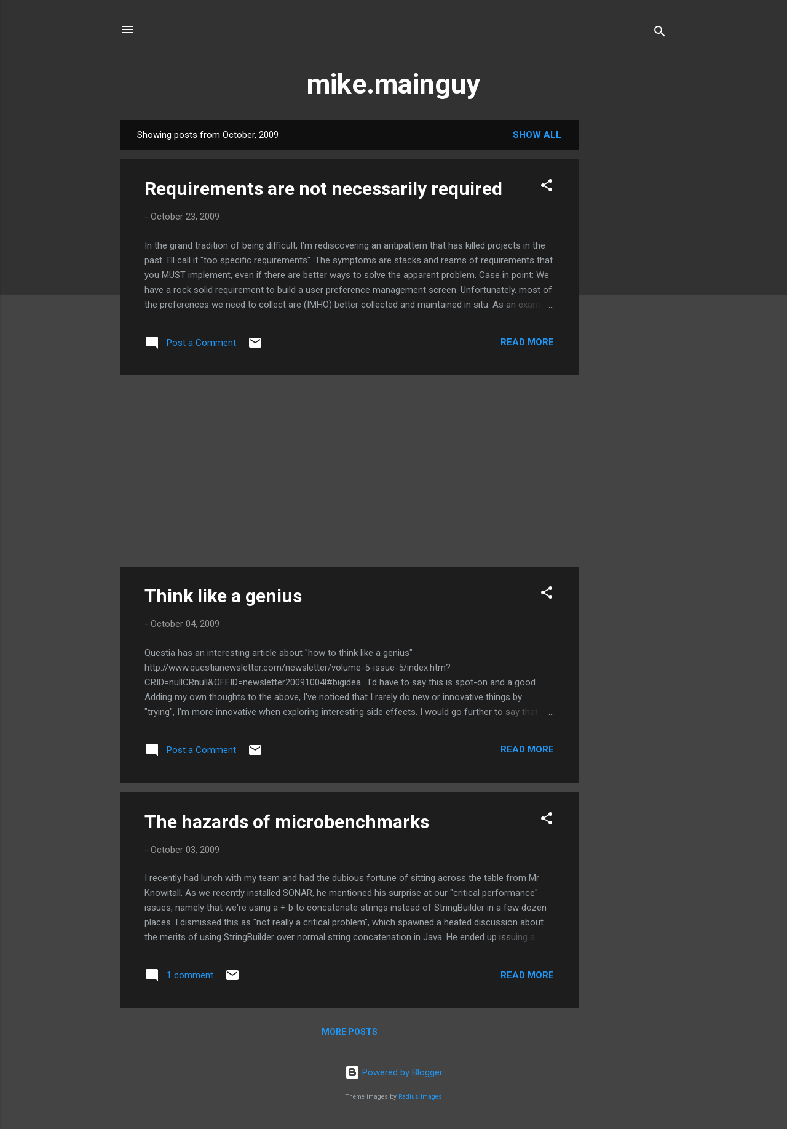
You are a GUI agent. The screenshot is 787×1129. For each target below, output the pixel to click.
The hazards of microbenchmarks (286, 821)
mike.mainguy (393, 84)
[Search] (659, 33)
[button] (546, 187)
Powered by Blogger (394, 1072)
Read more (527, 342)
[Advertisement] (627, 304)
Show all (537, 134)
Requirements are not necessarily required (323, 188)
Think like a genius (223, 596)
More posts (350, 1032)
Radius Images (420, 1097)
